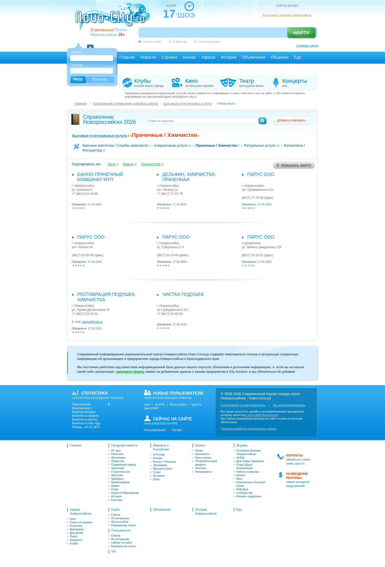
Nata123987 (151, 408)
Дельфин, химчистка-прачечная (189, 177)
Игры (156, 479)
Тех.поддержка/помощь (289, 405)
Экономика (118, 457)
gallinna (196, 404)
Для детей (76, 532)
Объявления (161, 509)
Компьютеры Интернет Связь (251, 484)
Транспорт (117, 468)
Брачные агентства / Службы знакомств (115, 145)
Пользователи (121, 530)
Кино (73, 518)
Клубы (74, 543)
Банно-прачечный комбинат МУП (100, 177)
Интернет (159, 475)
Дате (113, 164)
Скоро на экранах (81, 522)
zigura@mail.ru (92, 322)
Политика (117, 454)
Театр (73, 536)
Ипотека (200, 468)
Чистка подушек (183, 294)
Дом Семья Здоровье (250, 461)
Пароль (77, 65)
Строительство (121, 471)
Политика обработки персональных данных (249, 428)
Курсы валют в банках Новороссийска (287, 14)
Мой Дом (242, 489)
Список (115, 514)
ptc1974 (159, 404)
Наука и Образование (125, 492)
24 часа (116, 450)
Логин (76, 52)
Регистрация (99, 79)
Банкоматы (202, 454)
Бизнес (200, 445)
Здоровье (117, 478)
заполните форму (130, 371)
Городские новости (124, 445)
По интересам (120, 518)
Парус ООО (260, 174)
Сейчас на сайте (122, 542)
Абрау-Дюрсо (178, 404)
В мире (157, 458)
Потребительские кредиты (206, 463)
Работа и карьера (247, 471)
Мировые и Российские (161, 447)
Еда (239, 509)
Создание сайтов (307, 45)
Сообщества (244, 492)
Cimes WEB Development (262, 415)
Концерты (76, 539)
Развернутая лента (123, 525)
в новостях (180, 41)
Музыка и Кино (162, 468)
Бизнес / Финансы (164, 461)
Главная (80, 103)
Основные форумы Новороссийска (248, 452)
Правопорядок (120, 482)
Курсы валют (203, 457)
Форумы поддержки (249, 496)
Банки (199, 450)
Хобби (240, 457)
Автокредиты (203, 471)
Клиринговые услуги (170, 145)
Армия (115, 485)
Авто (239, 478)
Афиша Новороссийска (80, 511)
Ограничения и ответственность (243, 405)
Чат (113, 551)
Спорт (115, 489)
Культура (117, 499)
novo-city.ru (114, 19)
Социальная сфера (123, 464)
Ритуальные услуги (259, 145)
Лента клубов (120, 521)
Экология (117, 475)
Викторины (77, 529)
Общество (117, 461)
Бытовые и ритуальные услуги (188, 103)
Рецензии (76, 525)
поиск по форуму (209, 41)
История (116, 496)
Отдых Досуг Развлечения (244, 466)
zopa (147, 404)
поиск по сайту (152, 41)
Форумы (242, 445)
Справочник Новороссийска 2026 (109, 119)
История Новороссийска (206, 511)
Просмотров (152, 164)
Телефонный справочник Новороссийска (125, 103)
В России (159, 454)
